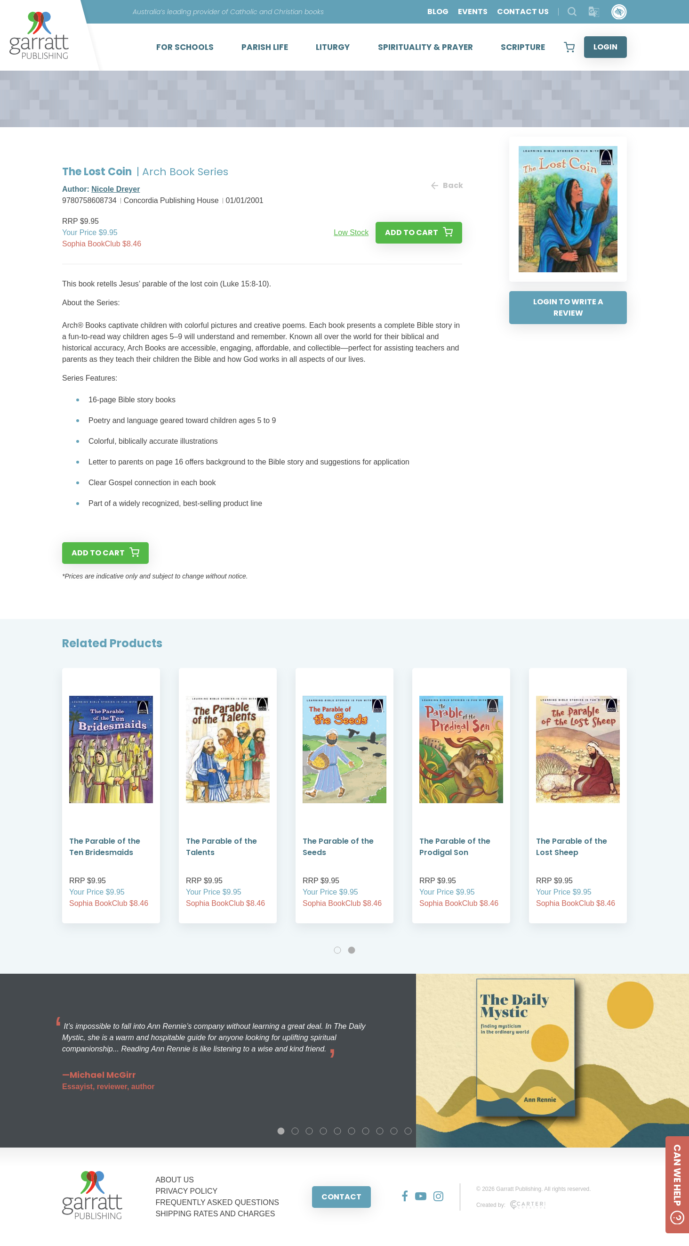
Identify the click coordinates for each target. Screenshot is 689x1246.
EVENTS (473, 11)
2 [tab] (351, 950)
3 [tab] (309, 1131)
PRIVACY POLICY (186, 1191)
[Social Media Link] (401, 1197)
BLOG (438, 11)
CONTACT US (523, 11)
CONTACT (341, 1196)
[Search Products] (572, 11)
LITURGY (333, 47)
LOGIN (605, 46)
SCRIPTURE (523, 47)
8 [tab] (380, 1131)
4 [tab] (323, 1131)
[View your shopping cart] (569, 47)
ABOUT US (174, 1180)
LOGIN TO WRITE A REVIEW (568, 307)
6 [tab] (351, 1131)
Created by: (510, 1205)
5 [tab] (337, 1131)
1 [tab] (337, 950)
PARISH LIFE (264, 47)
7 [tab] (365, 1131)
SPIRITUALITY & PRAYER (425, 47)
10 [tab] (408, 1131)
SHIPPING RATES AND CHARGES (215, 1214)
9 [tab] (394, 1131)
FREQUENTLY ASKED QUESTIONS (217, 1202)
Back (446, 185)
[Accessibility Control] (619, 12)
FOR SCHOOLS (185, 47)
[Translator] (594, 12)
